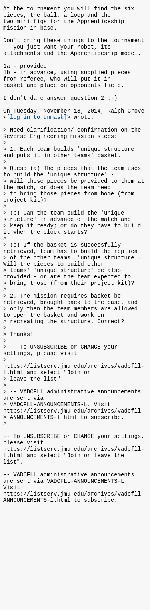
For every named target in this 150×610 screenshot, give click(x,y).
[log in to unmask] (36, 138)
